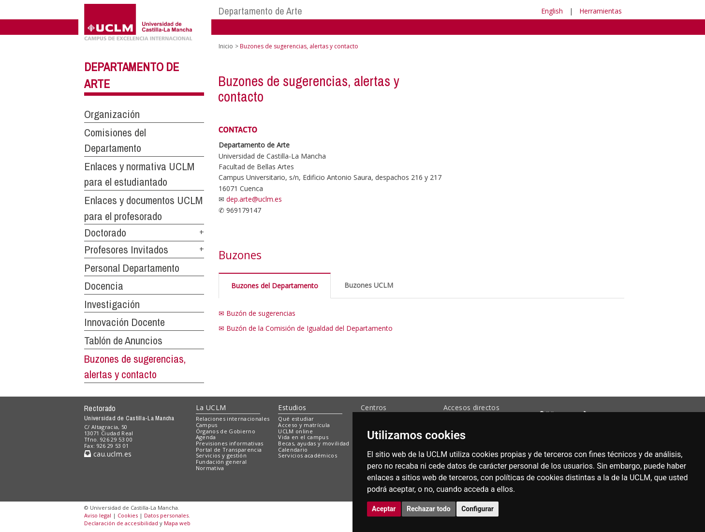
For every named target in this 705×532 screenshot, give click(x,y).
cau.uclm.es (108, 453)
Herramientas (600, 10)
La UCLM (211, 407)
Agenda (206, 437)
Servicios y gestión (221, 455)
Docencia (103, 286)
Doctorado (105, 232)
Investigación (112, 304)
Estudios (292, 407)
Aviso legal (97, 515)
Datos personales (166, 515)
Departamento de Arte (260, 10)
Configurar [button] (477, 509)
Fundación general (221, 461)
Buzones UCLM (368, 285)
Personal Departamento (131, 268)
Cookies (128, 515)
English (552, 10)
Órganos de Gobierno (225, 431)
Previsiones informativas (230, 443)
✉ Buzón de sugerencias (257, 313)
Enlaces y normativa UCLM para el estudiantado (139, 174)
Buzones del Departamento (274, 285)
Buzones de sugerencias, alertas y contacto (135, 367)
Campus (207, 425)
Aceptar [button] (384, 509)
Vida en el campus (303, 437)
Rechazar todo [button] (429, 509)
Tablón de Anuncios (123, 340)
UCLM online (295, 431)
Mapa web (177, 523)
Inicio (226, 46)
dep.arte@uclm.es (254, 199)
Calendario (293, 449)
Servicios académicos (307, 455)
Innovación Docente (124, 322)
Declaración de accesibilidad (121, 523)
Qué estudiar (296, 418)
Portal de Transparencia (229, 449)
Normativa (210, 468)
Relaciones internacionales (233, 418)
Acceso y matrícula (304, 425)
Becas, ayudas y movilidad (313, 443)
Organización (112, 114)
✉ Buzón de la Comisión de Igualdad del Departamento (306, 328)
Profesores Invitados (126, 249)
